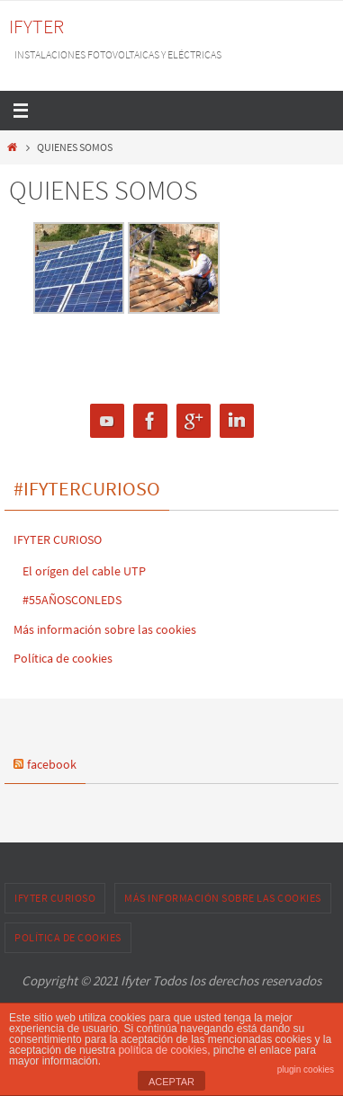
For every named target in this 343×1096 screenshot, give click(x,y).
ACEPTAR (171, 1081)
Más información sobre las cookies (105, 629)
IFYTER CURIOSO (58, 539)
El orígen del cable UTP (84, 571)
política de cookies (162, 1050)
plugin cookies (305, 1069)
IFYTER (36, 26)
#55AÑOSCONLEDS (72, 600)
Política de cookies (63, 658)
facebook (52, 764)
